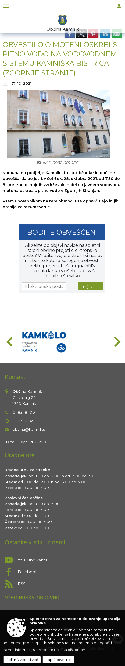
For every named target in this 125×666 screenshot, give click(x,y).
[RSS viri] (62, 582)
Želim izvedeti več (22, 659)
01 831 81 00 (24, 412)
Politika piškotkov (69, 650)
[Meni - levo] (6, 6)
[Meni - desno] (118, 6)
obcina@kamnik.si (29, 429)
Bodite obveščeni (62, 232)
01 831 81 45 (23, 421)
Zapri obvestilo (58, 659)
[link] (69, 33)
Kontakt (15, 377)
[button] (9, 342)
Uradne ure (20, 455)
